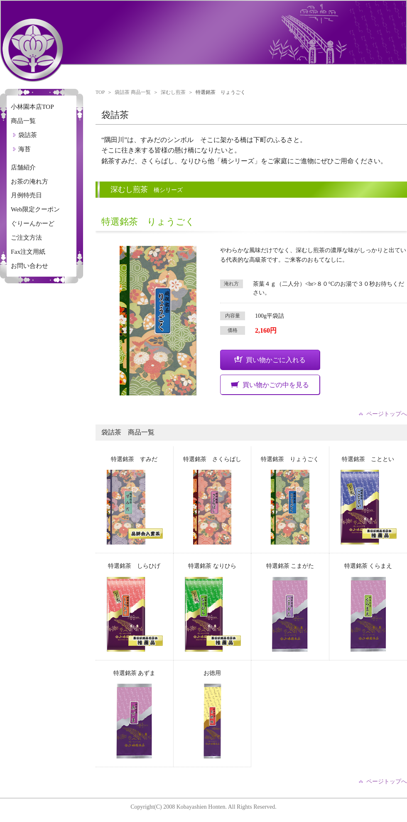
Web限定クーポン (35, 209)
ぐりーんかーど (32, 223)
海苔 (24, 148)
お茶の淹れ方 (29, 181)
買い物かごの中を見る (270, 384)
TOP (100, 92)
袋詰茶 (27, 134)
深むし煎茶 (173, 92)
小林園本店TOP (32, 106)
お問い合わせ (29, 265)
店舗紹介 (23, 167)
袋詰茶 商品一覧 (133, 92)
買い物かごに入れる (270, 359)
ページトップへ (386, 414)
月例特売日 (26, 195)
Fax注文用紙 (28, 251)
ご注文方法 (26, 237)
